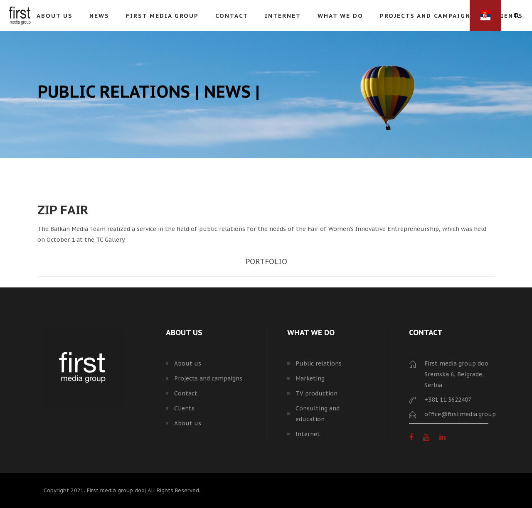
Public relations (319, 363)
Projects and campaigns (208, 378)
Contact (185, 393)
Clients (184, 408)
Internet (308, 434)
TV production (316, 393)
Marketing (310, 378)
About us (187, 363)
